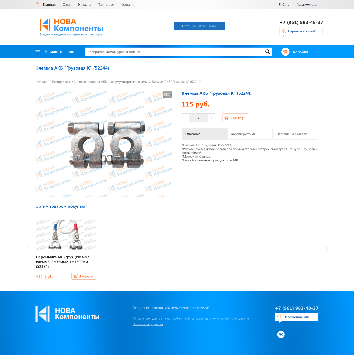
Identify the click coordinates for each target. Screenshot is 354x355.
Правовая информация (148, 324)
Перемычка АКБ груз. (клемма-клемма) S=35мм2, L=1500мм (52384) (63, 261)
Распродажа (61, 81)
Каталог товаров (54, 51)
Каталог (42, 81)
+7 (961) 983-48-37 (301, 22)
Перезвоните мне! (301, 31)
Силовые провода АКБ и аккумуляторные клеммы (111, 81)
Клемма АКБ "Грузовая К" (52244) (176, 81)
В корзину (237, 118)
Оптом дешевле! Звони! (199, 26)
